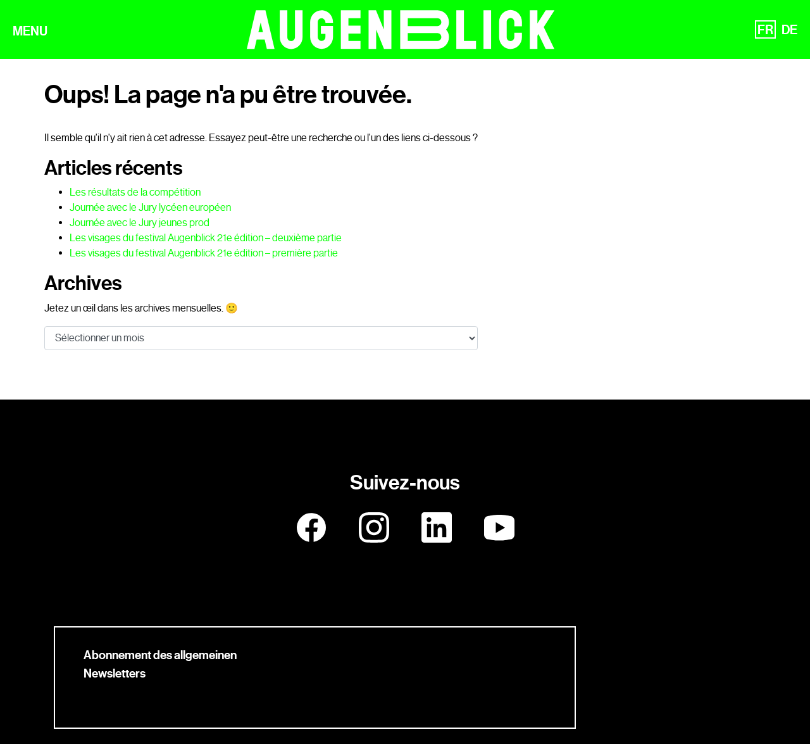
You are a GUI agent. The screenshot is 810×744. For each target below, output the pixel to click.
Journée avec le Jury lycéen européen (150, 207)
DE (789, 29)
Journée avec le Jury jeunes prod (139, 223)
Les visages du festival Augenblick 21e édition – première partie (204, 253)
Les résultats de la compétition (135, 192)
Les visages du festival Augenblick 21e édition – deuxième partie (206, 238)
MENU (30, 31)
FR (765, 29)
